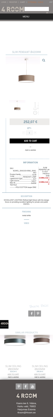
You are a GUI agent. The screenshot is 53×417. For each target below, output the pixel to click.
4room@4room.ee (26, 412)
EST (51, 2)
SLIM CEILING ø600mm (40, 368)
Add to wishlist (30, 150)
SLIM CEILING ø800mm (13, 368)
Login (3, 2)
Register (13, 2)
